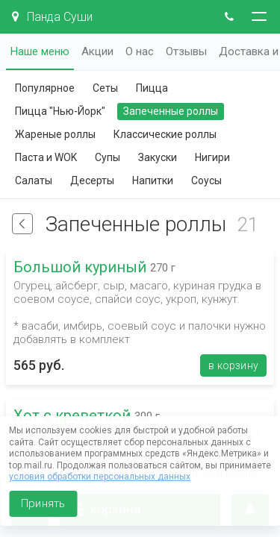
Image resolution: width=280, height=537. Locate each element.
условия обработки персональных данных (99, 476)
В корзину (233, 365)
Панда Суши (52, 17)
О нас (139, 51)
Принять (43, 503)
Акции (97, 51)
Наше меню (39, 51)
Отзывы (186, 51)
